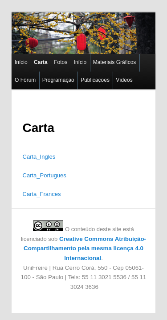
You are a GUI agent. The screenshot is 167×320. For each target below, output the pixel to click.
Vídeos (85, 74)
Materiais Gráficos (103, 56)
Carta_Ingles (29, 151)
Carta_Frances (32, 188)
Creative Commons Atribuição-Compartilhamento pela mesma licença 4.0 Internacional (83, 243)
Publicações (55, 74)
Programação (19, 74)
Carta (29, 56)
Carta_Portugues (35, 169)
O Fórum (141, 56)
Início (9, 56)
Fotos (49, 56)
